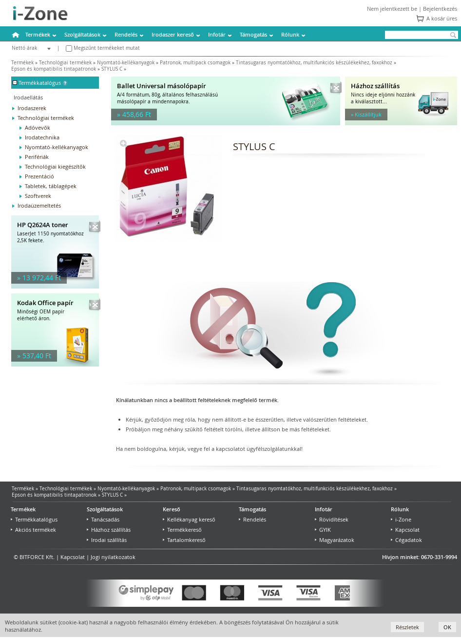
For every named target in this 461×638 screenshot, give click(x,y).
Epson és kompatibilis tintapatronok (53, 69)
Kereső (171, 509)
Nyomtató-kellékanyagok (125, 62)
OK (447, 627)
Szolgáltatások (82, 34)
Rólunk (290, 34)
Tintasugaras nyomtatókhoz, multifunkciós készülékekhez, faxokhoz (314, 62)
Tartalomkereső (184, 539)
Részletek (407, 627)
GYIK (323, 529)
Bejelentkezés (440, 8)
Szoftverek (38, 195)
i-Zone (401, 519)
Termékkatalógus (34, 519)
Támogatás (253, 34)
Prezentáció (39, 176)
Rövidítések (331, 519)
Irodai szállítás (107, 539)
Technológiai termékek (65, 62)
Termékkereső (182, 529)
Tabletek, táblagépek (51, 186)
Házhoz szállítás (109, 529)
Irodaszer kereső (173, 34)
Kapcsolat (405, 529)
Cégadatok (406, 539)
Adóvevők (37, 127)
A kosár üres (441, 18)
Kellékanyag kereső (189, 519)
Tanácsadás (103, 519)
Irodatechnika (42, 137)
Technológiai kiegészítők (55, 166)
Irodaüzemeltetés (39, 205)
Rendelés (126, 34)
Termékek (37, 34)
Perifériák (37, 156)
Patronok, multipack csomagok (195, 62)
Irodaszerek (32, 108)
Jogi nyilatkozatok (113, 557)
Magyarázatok (334, 539)
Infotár (217, 34)
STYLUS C (111, 69)
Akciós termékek (33, 529)
